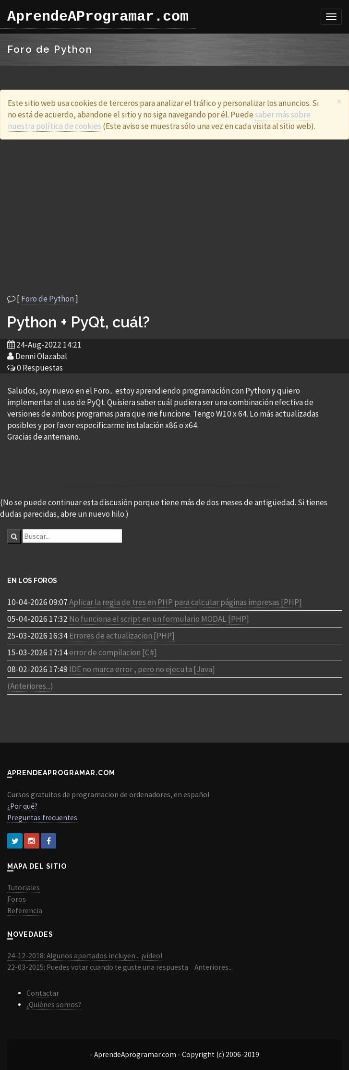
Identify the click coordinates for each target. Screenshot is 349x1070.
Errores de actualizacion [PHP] (122, 635)
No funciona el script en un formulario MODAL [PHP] (159, 619)
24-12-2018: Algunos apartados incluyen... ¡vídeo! (84, 955)
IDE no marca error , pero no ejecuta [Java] (142, 669)
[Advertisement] (175, 216)
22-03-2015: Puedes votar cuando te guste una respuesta (97, 967)
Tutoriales (23, 887)
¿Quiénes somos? (53, 1004)
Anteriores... (213, 967)
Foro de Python (47, 298)
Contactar (42, 993)
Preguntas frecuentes (42, 817)
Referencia (24, 910)
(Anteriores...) (30, 686)
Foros (16, 899)
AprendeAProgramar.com (98, 17)
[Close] (339, 101)
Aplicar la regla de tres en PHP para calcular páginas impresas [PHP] (185, 602)
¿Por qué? (22, 806)
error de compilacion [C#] (113, 652)
